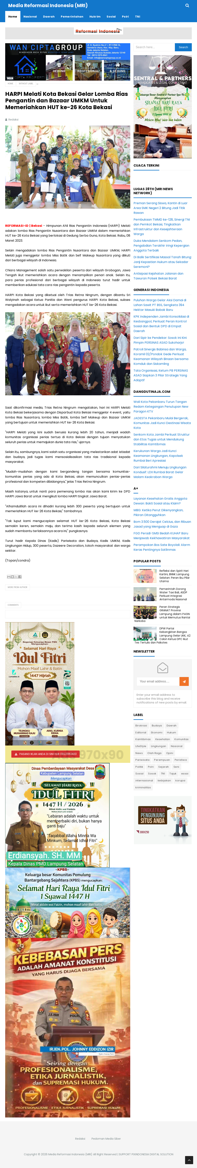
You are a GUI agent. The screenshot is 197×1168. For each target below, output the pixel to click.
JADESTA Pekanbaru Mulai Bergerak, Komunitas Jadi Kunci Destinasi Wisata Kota (162, 423)
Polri (151, 767)
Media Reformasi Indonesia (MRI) (70, 1154)
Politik (139, 767)
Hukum (171, 732)
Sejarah (163, 767)
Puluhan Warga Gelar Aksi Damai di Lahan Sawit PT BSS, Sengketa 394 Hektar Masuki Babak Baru (160, 305)
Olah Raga (154, 753)
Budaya (157, 725)
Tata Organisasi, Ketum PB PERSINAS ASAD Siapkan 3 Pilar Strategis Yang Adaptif (161, 375)
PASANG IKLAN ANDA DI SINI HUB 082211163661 (48, 754)
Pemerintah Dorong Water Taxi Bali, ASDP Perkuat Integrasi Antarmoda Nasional (173, 594)
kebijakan (164, 780)
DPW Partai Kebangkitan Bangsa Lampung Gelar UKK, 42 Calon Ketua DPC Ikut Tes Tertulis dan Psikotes (162, 635)
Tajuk (173, 773)
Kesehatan (162, 739)
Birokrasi (141, 725)
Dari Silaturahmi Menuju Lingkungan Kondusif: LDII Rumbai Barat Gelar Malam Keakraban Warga (160, 472)
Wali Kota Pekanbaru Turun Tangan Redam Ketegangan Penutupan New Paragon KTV (161, 407)
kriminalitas (143, 787)
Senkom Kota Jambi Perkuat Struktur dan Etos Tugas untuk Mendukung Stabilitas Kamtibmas (162, 439)
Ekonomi (157, 732)
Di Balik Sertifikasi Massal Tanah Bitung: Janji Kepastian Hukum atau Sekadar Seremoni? (163, 262)
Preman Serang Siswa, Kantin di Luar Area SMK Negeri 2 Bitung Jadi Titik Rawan (161, 208)
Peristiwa (181, 760)
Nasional (177, 746)
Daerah (172, 725)
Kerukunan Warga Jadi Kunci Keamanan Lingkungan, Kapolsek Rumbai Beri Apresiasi (158, 456)
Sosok (152, 773)
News (139, 753)
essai (185, 773)
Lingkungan (158, 746)
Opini (169, 753)
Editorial (140, 732)
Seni (176, 767)
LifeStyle (140, 746)
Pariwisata (142, 760)
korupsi (180, 780)
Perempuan (162, 760)
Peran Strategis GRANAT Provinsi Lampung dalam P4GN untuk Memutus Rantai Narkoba (162, 614)
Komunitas (181, 739)
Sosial (139, 773)
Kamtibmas (143, 739)
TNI (163, 773)
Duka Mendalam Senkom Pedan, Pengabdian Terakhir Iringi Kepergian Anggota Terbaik (161, 246)
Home (10, 83)
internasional (144, 780)
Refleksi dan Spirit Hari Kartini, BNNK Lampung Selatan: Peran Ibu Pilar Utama (174, 576)
